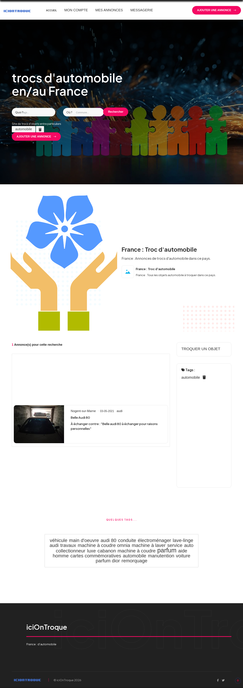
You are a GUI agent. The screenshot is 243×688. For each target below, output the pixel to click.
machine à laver (149, 545)
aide (182, 550)
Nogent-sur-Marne (82, 411)
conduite (127, 540)
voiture (183, 555)
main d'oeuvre (84, 540)
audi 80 (108, 540)
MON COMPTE (76, 10)
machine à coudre (137, 550)
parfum (166, 549)
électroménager (154, 540)
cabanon (107, 550)
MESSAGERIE (141, 10)
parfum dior (108, 560)
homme (61, 555)
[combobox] (32, 112)
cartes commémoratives (95, 555)
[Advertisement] (91, 379)
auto (188, 545)
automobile (189, 378)
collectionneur (70, 550)
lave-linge (183, 540)
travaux (68, 545)
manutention (161, 555)
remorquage (134, 560)
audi (116, 411)
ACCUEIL (51, 10)
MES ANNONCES (109, 10)
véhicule (58, 540)
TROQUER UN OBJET (198, 349)
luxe (91, 550)
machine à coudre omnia (104, 545)
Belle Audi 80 (80, 418)
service (174, 545)
